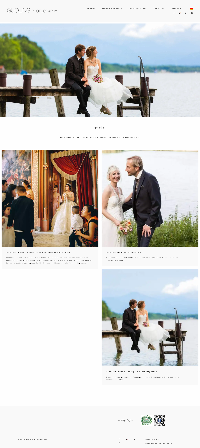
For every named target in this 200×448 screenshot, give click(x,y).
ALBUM (91, 8)
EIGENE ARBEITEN (112, 8)
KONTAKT (177, 8)
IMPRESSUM (151, 444)
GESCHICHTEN (138, 8)
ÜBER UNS (159, 8)
